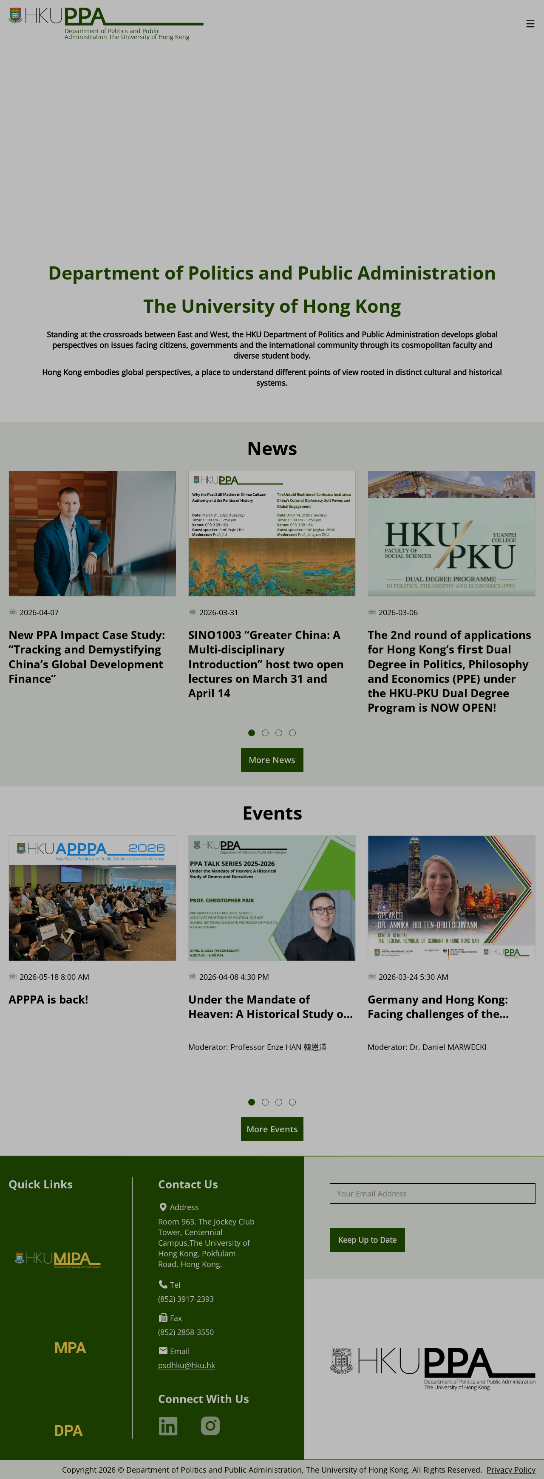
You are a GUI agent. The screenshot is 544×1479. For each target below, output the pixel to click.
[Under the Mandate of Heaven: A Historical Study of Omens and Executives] (272, 928)
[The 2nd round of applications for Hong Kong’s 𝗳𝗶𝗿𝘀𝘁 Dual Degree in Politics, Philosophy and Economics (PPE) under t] (452, 593)
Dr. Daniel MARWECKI (448, 1046)
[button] (251, 733)
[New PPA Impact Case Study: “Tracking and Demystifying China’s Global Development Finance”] (92, 578)
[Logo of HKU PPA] (106, 16)
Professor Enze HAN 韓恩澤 (278, 1046)
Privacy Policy (511, 1469)
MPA (70, 1348)
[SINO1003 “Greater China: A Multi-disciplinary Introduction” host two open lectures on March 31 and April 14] (272, 585)
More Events (272, 1129)
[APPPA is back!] (92, 921)
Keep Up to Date (367, 1239)
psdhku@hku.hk (186, 1365)
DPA (68, 1431)
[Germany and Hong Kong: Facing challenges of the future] (452, 928)
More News (272, 760)
